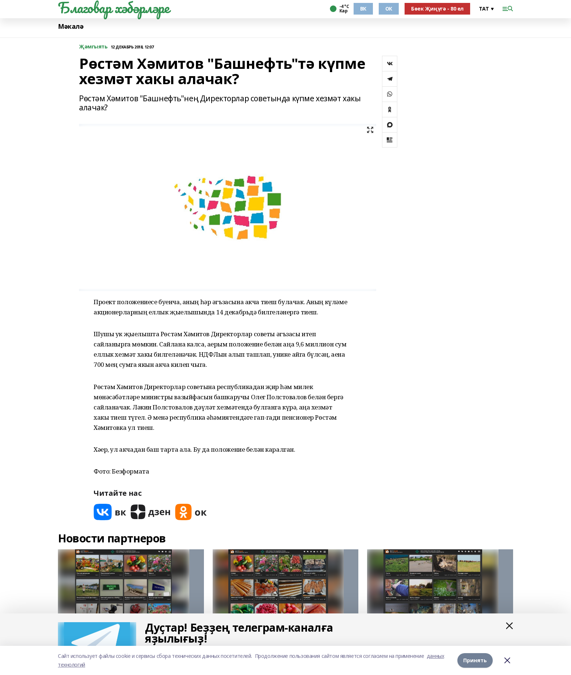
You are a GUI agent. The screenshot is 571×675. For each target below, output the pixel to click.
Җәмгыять (93, 47)
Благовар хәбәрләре (113, 7)
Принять (475, 660)
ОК (388, 8)
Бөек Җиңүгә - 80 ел (437, 8)
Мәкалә (70, 26)
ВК (363, 8)
